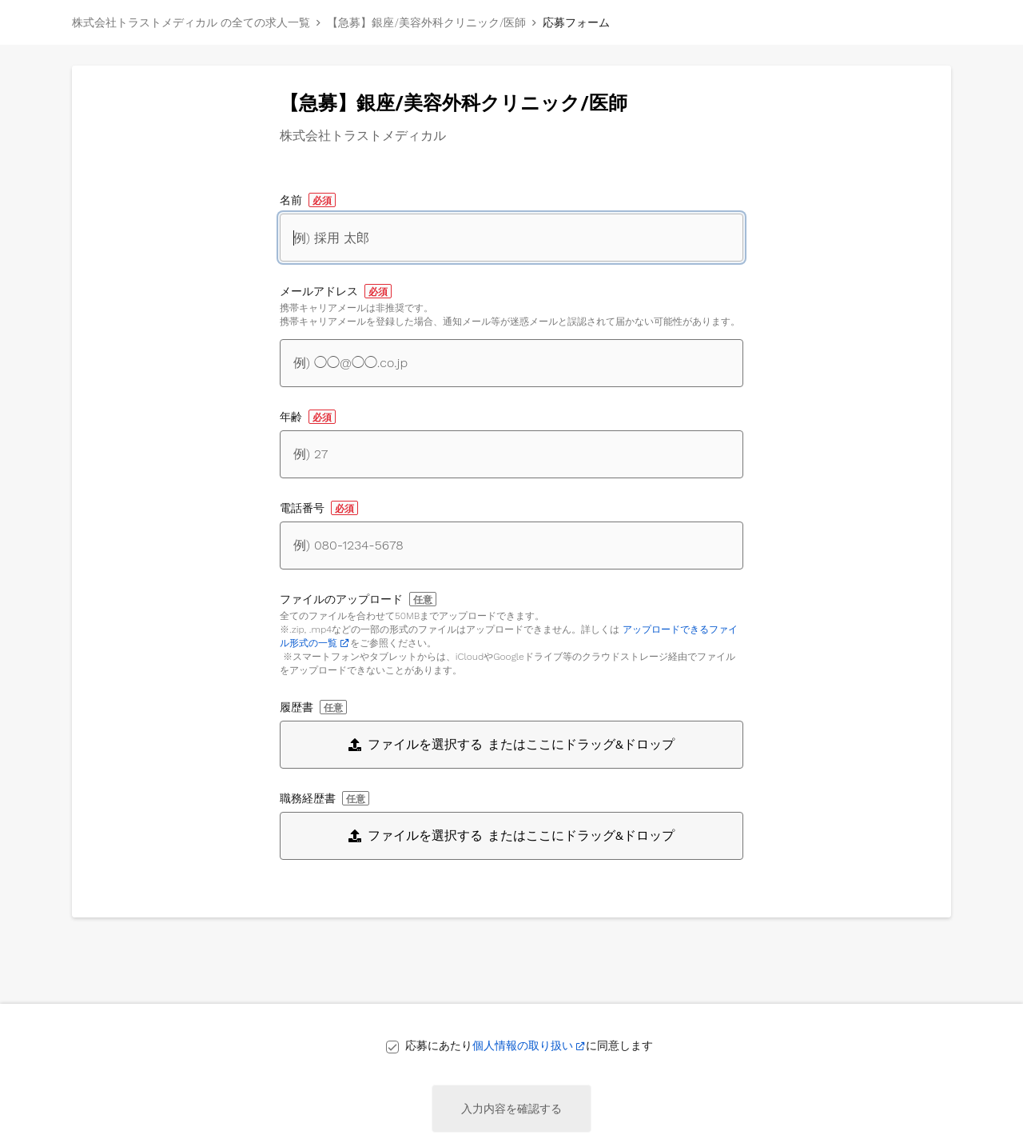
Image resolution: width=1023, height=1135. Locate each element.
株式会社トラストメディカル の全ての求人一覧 (191, 22)
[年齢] (511, 454)
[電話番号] (511, 545)
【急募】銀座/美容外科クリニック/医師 (426, 22)
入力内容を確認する (511, 1108)
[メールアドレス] (511, 363)
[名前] (511, 238)
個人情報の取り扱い (522, 1045)
